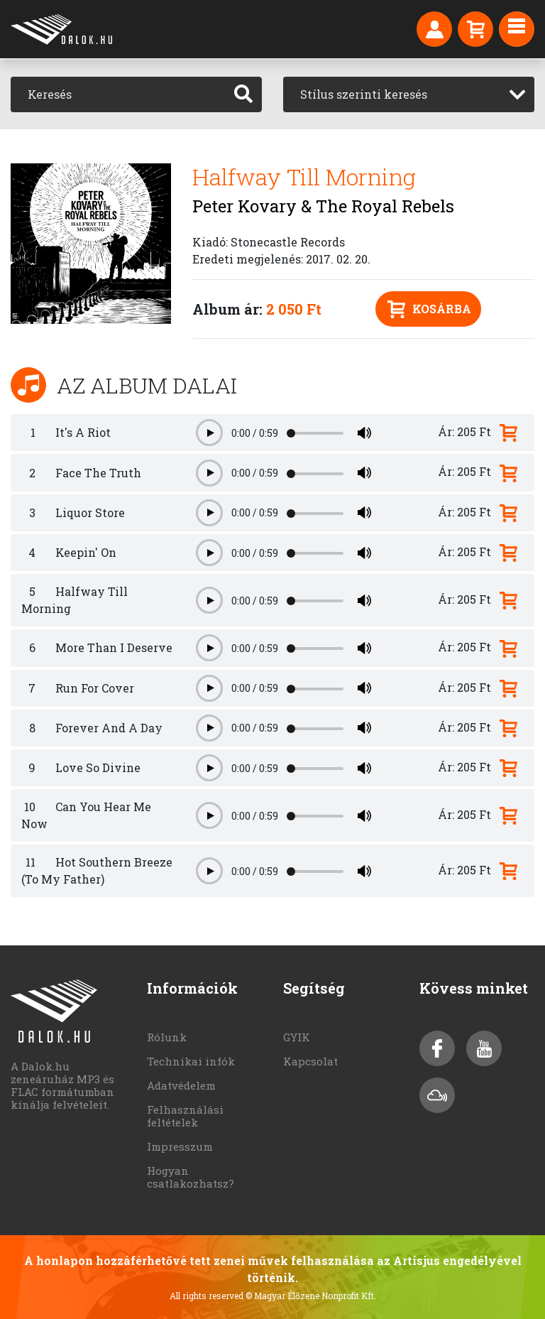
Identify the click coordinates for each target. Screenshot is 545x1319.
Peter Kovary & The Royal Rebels (323, 206)
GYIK (296, 1037)
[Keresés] (118, 94)
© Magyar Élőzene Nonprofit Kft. (311, 1295)
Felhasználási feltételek (185, 1115)
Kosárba (429, 309)
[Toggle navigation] (516, 29)
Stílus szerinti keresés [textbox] (363, 94)
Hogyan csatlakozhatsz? (190, 1176)
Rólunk (167, 1037)
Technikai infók (191, 1061)
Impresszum (180, 1146)
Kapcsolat (310, 1061)
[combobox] (408, 94)
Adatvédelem (181, 1085)
